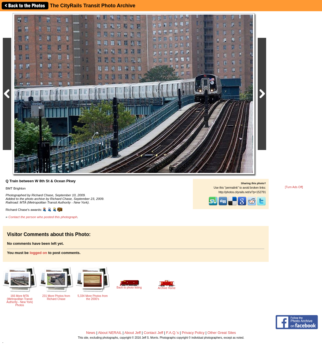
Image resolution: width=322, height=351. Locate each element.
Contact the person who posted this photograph (42, 217)
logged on (38, 253)
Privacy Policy (193, 333)
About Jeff (132, 333)
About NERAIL (110, 333)
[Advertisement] (293, 99)
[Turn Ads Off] (294, 187)
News (90, 333)
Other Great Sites (221, 333)
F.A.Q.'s (172, 333)
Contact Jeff (153, 333)
